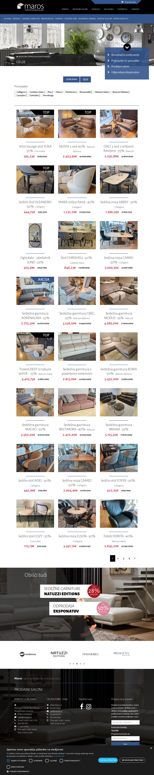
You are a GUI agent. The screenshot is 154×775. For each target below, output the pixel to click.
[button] (52, 771)
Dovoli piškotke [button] (108, 760)
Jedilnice (17, 19)
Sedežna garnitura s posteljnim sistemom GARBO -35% (77, 373)
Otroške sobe (70, 19)
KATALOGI (96, 9)
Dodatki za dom (104, 19)
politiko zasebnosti (129, 711)
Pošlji (125, 744)
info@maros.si (25, 717)
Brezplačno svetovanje (125, 54)
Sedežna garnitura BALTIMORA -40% (77, 429)
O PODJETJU (122, 9)
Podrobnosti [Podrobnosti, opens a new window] (59, 756)
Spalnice (59, 19)
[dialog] (77, 760)
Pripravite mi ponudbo (125, 60)
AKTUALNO (109, 9)
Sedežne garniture (31, 19)
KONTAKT (136, 9)
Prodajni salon (120, 66)
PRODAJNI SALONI (80, 9)
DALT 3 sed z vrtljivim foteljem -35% (119, 151)
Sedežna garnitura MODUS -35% (118, 318)
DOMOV (65, 9)
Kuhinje (7, 19)
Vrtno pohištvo (120, 19)
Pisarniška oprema (87, 19)
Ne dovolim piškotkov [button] (132, 760)
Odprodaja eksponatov (38, 57)
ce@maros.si (56, 711)
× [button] (151, 748)
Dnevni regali (47, 19)
